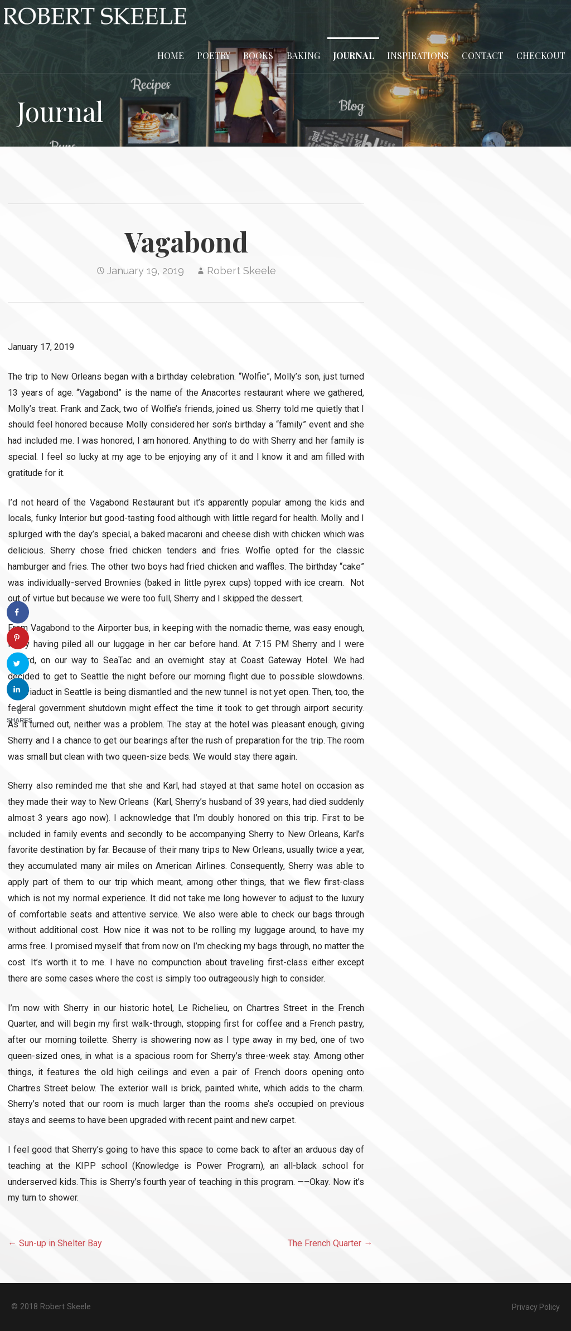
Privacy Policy (536, 1307)
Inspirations (418, 55)
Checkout (540, 55)
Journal (353, 55)
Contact (483, 55)
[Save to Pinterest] (18, 638)
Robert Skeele (241, 270)
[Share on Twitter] (18, 664)
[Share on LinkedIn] (18, 689)
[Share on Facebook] (18, 612)
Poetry (213, 55)
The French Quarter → (330, 1243)
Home (170, 55)
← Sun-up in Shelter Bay (55, 1243)
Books (258, 55)
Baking (303, 55)
